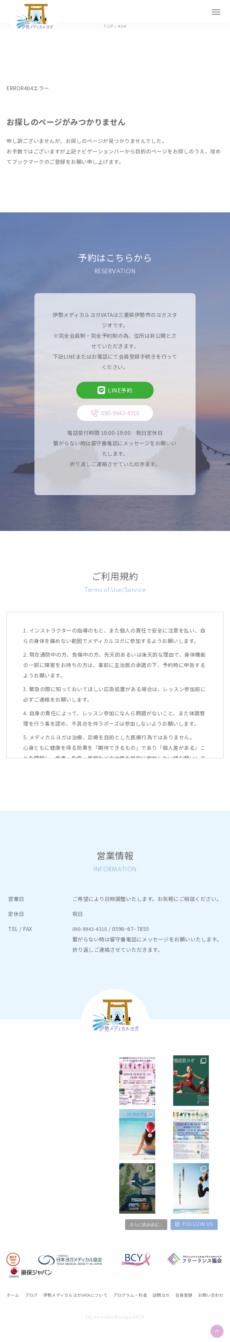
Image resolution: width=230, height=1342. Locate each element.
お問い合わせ (22, 1305)
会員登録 (213, 1294)
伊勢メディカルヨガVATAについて (86, 1294)
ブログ (34, 1294)
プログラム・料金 (152, 1294)
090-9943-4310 (91, 929)
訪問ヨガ (187, 1294)
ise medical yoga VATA (119, 1327)
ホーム (14, 1294)
